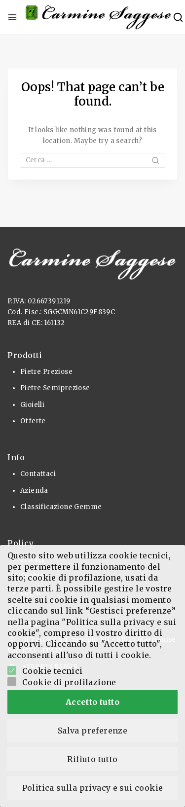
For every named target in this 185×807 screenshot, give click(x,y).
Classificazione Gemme (61, 507)
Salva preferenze (92, 730)
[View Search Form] (178, 17)
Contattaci (38, 474)
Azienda (34, 490)
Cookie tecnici (52, 671)
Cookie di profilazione (69, 682)
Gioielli (32, 405)
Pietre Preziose (46, 371)
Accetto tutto (92, 702)
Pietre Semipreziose (55, 388)
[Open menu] (12, 17)
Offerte (33, 421)
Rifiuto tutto (92, 759)
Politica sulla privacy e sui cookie (92, 788)
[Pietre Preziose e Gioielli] (99, 17)
